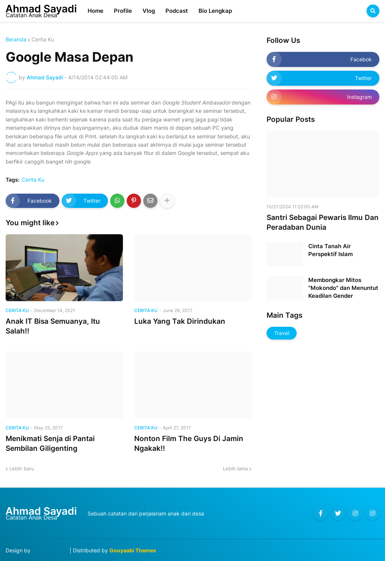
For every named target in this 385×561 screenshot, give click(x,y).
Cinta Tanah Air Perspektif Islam (330, 250)
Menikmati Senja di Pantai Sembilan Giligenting (50, 443)
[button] (373, 11)
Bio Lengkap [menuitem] (215, 10)
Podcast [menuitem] (176, 10)
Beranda (16, 39)
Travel (281, 333)
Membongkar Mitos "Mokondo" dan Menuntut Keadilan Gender (343, 287)
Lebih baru (21, 468)
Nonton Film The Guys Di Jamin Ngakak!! (188, 443)
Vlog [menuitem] (148, 10)
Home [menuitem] (95, 10)
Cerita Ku (43, 39)
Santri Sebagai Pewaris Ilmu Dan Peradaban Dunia (323, 222)
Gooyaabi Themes (132, 550)
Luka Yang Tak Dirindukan (179, 321)
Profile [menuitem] (123, 10)
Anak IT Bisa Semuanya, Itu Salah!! (53, 326)
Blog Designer (50, 550)
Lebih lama (235, 468)
